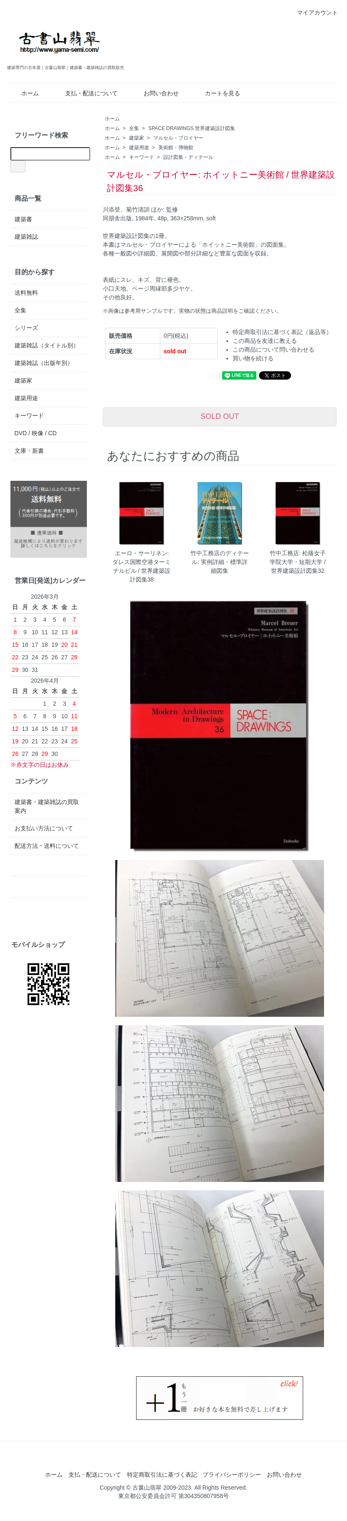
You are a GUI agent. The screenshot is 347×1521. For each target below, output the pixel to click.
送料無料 (26, 292)
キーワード (141, 157)
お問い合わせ (155, 93)
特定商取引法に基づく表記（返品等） (282, 332)
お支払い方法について (44, 828)
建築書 (23, 219)
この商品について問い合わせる (273, 349)
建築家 (136, 138)
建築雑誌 (26, 236)
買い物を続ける (253, 358)
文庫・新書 (29, 450)
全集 (134, 128)
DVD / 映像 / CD (36, 433)
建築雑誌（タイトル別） (47, 345)
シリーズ (26, 327)
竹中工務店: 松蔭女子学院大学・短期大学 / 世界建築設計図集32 (298, 562)
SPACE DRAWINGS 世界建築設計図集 (191, 128)
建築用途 (139, 148)
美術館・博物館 (175, 148)
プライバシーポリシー (232, 1474)
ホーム (24, 93)
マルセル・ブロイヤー (178, 138)
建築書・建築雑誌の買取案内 (47, 806)
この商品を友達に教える (265, 340)
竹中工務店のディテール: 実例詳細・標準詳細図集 (219, 562)
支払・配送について (85, 93)
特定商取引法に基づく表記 (162, 1474)
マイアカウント (313, 12)
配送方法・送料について (47, 845)
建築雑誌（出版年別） (44, 363)
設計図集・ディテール (188, 157)
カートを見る (216, 93)
